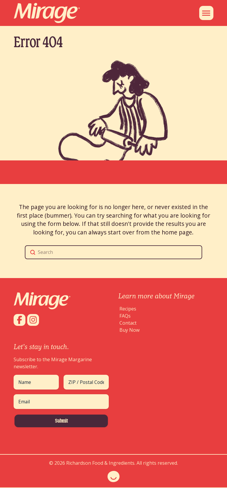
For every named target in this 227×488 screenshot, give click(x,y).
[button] (206, 13)
